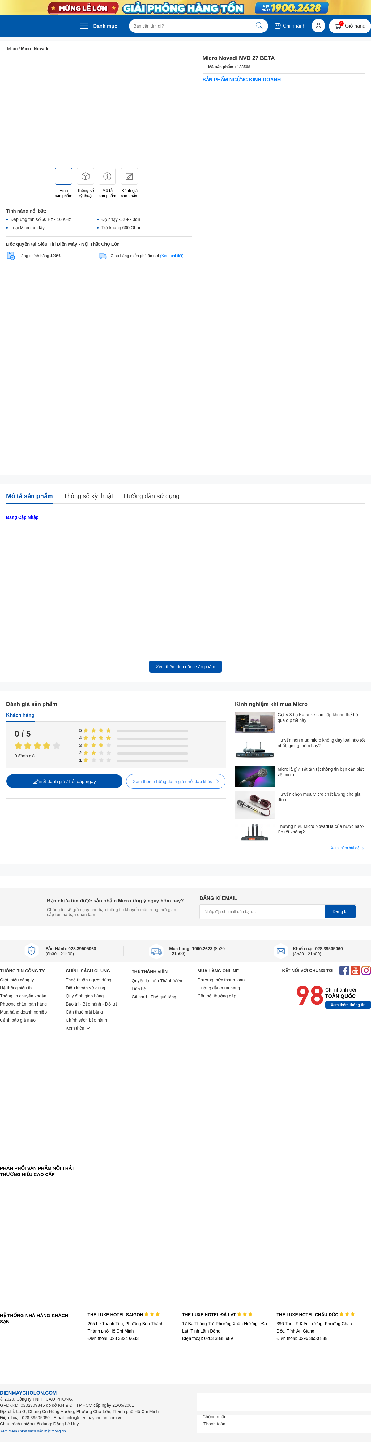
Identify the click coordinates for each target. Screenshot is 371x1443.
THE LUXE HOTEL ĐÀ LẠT (217, 1314)
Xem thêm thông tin (348, 1005)
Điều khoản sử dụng (85, 987)
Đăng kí (340, 911)
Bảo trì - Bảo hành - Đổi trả (92, 1003)
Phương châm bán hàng (23, 1003)
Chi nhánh (289, 25)
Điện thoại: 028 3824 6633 (113, 1338)
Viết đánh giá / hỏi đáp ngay (64, 781)
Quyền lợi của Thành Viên (157, 980)
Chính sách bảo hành (86, 1020)
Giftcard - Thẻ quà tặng (154, 996)
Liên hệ (139, 988)
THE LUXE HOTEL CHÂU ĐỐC (316, 1314)
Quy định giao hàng (85, 995)
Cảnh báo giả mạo (18, 1020)
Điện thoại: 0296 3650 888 (302, 1338)
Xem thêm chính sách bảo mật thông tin (33, 1431)
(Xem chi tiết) (172, 255)
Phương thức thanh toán (221, 979)
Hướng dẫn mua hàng (219, 987)
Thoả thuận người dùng (88, 979)
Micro (12, 48)
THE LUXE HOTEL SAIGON (123, 1314)
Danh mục (105, 26)
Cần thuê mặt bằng (84, 1012)
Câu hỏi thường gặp (217, 995)
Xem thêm (78, 1028)
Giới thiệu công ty (17, 979)
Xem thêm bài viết (348, 848)
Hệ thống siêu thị (16, 987)
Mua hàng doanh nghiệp (23, 1012)
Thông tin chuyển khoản (23, 995)
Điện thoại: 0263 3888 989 (207, 1338)
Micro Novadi (34, 48)
